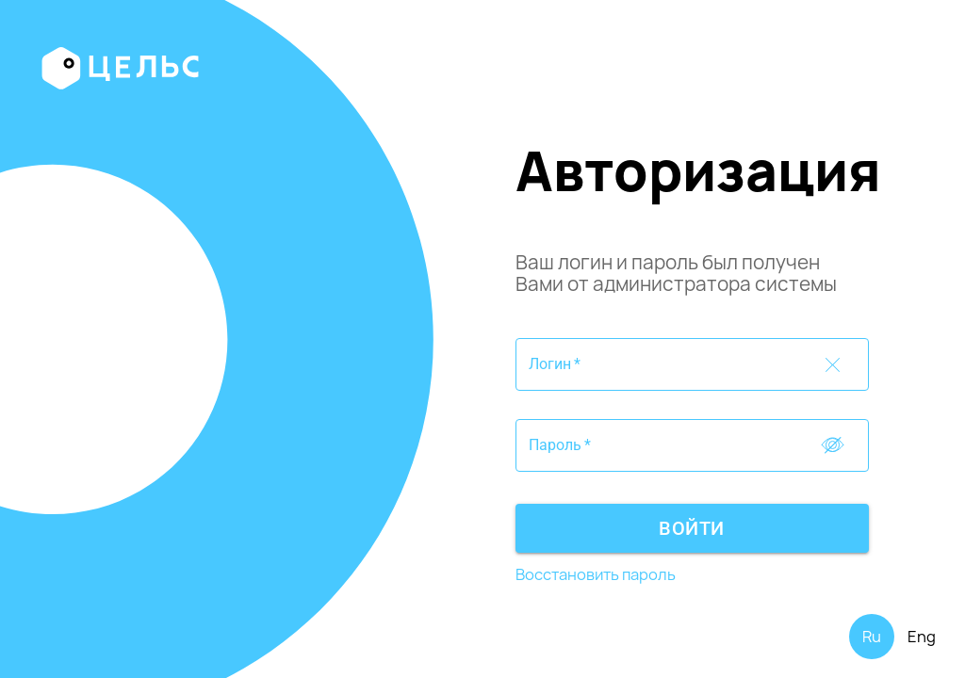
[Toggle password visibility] (832, 365)
